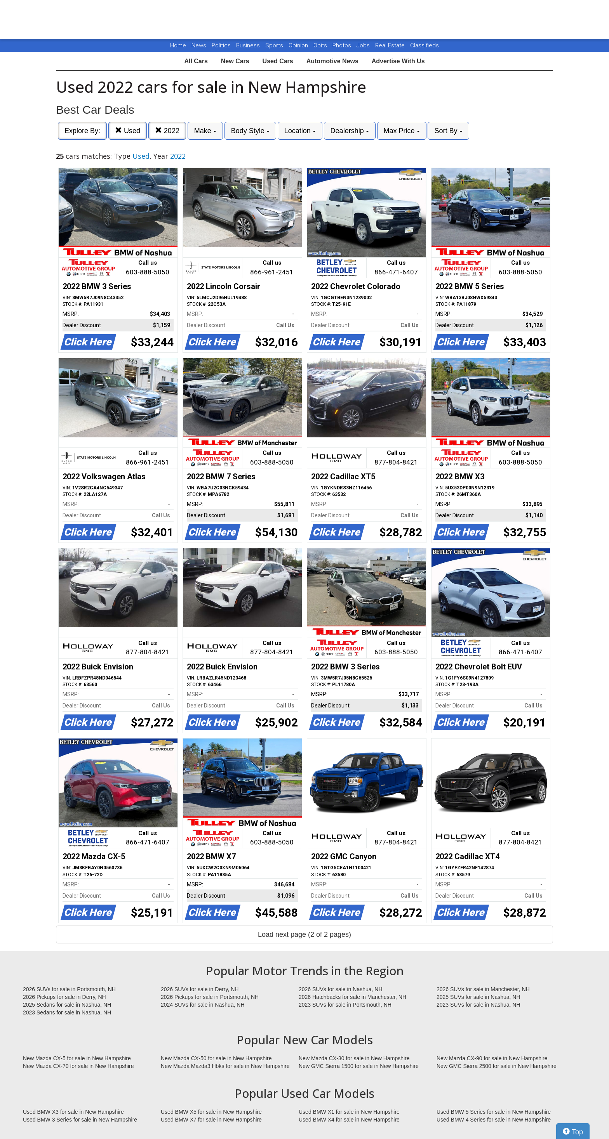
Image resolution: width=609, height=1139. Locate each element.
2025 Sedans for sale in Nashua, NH (67, 1005)
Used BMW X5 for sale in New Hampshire (211, 1112)
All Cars (195, 61)
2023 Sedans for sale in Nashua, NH (67, 1012)
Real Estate (390, 45)
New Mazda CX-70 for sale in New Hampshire (78, 1066)
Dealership (350, 131)
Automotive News (332, 61)
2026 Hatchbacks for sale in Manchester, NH (352, 997)
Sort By (448, 131)
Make (205, 131)
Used (127, 131)
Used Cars (278, 61)
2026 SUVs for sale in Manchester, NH (483, 989)
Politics (221, 45)
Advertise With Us (398, 61)
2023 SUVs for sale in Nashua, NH (478, 1005)
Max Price (402, 131)
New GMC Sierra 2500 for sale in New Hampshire (497, 1066)
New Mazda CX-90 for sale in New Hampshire (492, 1058)
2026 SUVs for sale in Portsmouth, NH (69, 989)
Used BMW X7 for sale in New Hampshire (211, 1119)
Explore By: (82, 131)
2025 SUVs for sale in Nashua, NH (478, 997)
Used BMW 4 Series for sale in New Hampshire (494, 1119)
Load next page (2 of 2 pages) (304, 934)
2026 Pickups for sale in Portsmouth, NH (210, 997)
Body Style (250, 131)
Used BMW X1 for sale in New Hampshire (349, 1112)
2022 (167, 131)
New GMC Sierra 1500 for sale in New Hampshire (359, 1066)
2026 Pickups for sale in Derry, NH (64, 997)
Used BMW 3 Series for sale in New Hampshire (80, 1119)
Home (178, 45)
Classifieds (424, 45)
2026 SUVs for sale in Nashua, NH (341, 989)
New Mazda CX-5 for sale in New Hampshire (77, 1058)
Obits (321, 45)
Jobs (364, 45)
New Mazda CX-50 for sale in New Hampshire (216, 1058)
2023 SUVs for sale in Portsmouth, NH (345, 1005)
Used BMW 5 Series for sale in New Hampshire (494, 1112)
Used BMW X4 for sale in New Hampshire (349, 1119)
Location (300, 131)
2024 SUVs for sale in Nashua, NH (203, 1005)
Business (248, 45)
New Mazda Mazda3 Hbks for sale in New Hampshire (225, 1066)
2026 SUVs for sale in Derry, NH (199, 989)
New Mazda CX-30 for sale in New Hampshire (354, 1058)
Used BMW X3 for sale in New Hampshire (73, 1112)
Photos (342, 45)
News (198, 45)
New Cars (235, 61)
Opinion (299, 45)
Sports (275, 45)
